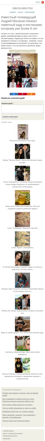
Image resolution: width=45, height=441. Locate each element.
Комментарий (7, 103)
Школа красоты (22, 8)
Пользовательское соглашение (15, 433)
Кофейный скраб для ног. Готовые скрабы (18, 411)
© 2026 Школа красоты (8, 430)
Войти (38, 2)
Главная (13, 12)
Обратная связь (6, 438)
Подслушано (30, 12)
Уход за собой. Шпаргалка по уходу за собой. (19, 408)
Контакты (5, 433)
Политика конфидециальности (10, 435)
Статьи (20, 12)
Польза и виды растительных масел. (16, 421)
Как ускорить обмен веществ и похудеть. (18, 405)
